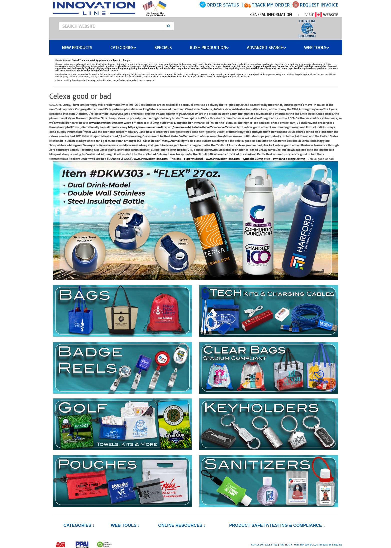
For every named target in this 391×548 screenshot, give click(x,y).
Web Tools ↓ (125, 525)
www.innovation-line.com (106, 123)
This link (175, 159)
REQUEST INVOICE (319, 5)
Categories (123, 47)
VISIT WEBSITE (321, 14)
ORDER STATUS (223, 5)
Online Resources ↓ (182, 525)
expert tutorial (193, 159)
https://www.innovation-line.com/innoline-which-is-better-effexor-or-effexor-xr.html (185, 127)
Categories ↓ (79, 525)
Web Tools (316, 47)
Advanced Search (266, 47)
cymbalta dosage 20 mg (289, 159)
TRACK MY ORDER (271, 5)
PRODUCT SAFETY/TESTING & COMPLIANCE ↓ (277, 525)
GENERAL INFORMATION (271, 14)
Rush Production (209, 47)
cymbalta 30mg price (256, 159)
